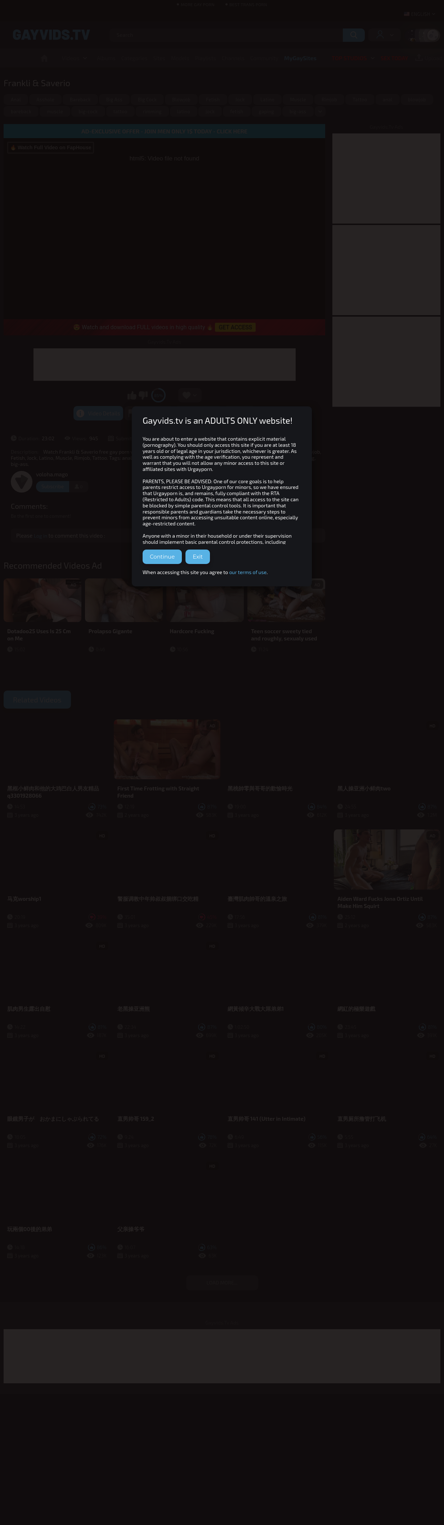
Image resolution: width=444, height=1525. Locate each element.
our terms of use (247, 572)
